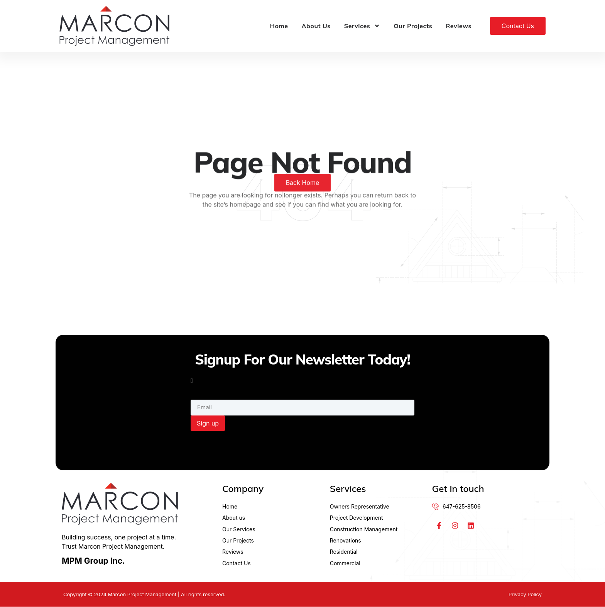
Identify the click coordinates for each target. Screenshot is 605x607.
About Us (316, 26)
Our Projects (413, 26)
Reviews (458, 26)
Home (279, 26)
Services (362, 26)
